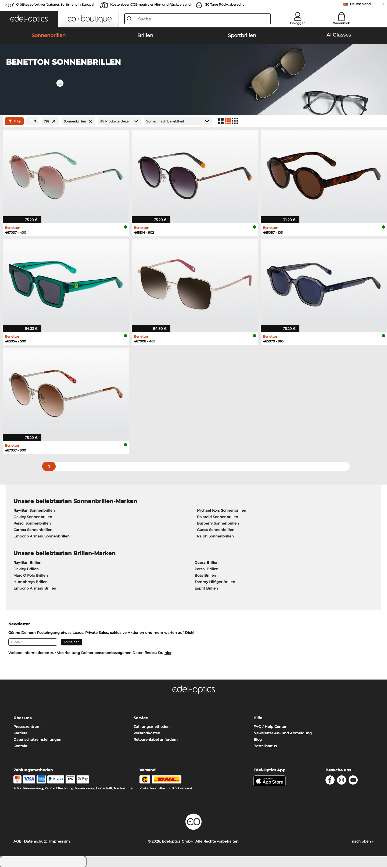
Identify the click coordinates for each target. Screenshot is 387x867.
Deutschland (360, 4)
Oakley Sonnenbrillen (32, 517)
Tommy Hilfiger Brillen (215, 582)
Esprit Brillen (206, 588)
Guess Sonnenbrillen (215, 530)
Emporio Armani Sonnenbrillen (41, 536)
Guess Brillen (206, 562)
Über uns (22, 718)
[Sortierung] (178, 121)
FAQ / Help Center (269, 726)
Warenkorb (341, 23)
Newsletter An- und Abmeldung (282, 733)
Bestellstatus (265, 746)
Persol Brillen (206, 569)
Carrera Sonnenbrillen (32, 530)
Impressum (59, 841)
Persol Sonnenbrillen (32, 523)
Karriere (20, 733)
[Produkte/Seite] (119, 121)
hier (167, 653)
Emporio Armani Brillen (34, 588)
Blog (257, 739)
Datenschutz (35, 841)
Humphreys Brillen (30, 582)
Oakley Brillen (26, 569)
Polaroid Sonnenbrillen (217, 517)
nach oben (363, 841)
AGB (17, 841)
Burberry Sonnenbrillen (218, 523)
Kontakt (20, 746)
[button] (29, 19)
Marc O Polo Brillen (30, 575)
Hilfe (257, 718)
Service (141, 718)
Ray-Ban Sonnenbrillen (34, 510)
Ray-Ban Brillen (27, 562)
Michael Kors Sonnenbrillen (221, 510)
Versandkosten (147, 733)
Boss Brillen (205, 575)
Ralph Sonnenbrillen (215, 536)
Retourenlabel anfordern (156, 739)
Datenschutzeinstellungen (37, 739)
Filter (14, 121)
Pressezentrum (27, 726)
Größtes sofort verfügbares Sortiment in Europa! (55, 4)
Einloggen (297, 23)
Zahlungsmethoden (152, 726)
